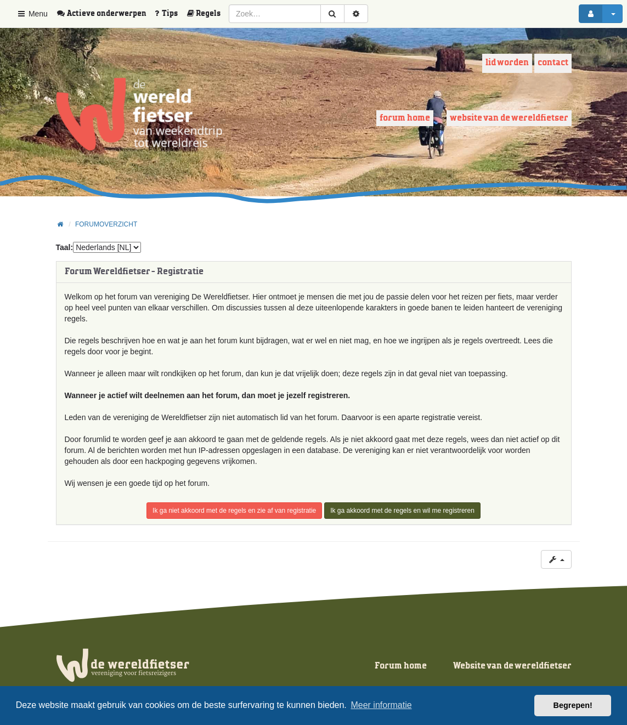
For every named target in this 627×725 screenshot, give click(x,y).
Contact (553, 62)
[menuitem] (105, 13)
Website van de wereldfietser (509, 118)
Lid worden (507, 62)
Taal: (65, 247)
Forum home (405, 118)
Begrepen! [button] (572, 705)
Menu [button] (32, 13)
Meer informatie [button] (381, 705)
